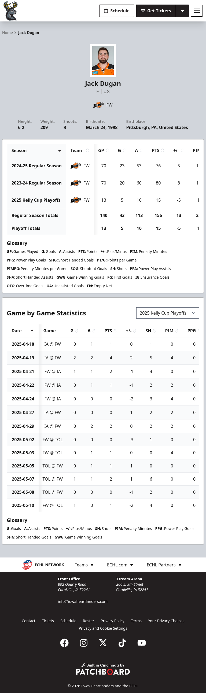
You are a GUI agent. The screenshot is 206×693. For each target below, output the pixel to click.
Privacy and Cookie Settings (103, 628)
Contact (28, 620)
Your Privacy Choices (166, 620)
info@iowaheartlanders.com (83, 601)
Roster (88, 620)
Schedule (117, 11)
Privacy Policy (112, 620)
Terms (136, 620)
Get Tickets (156, 11)
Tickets (48, 620)
